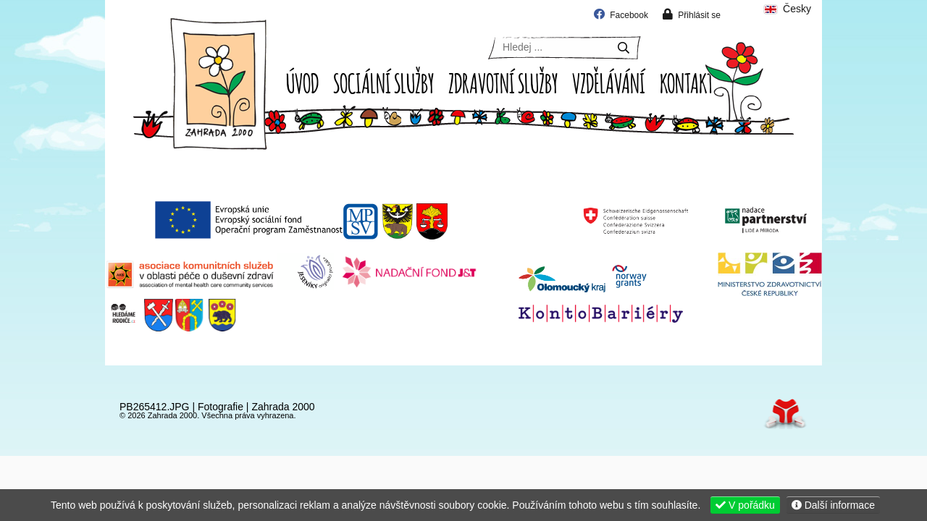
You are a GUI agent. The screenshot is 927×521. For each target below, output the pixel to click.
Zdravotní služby (503, 82)
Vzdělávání (608, 82)
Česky (786, 9)
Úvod (218, 84)
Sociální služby (383, 82)
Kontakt (686, 82)
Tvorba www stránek (785, 413)
